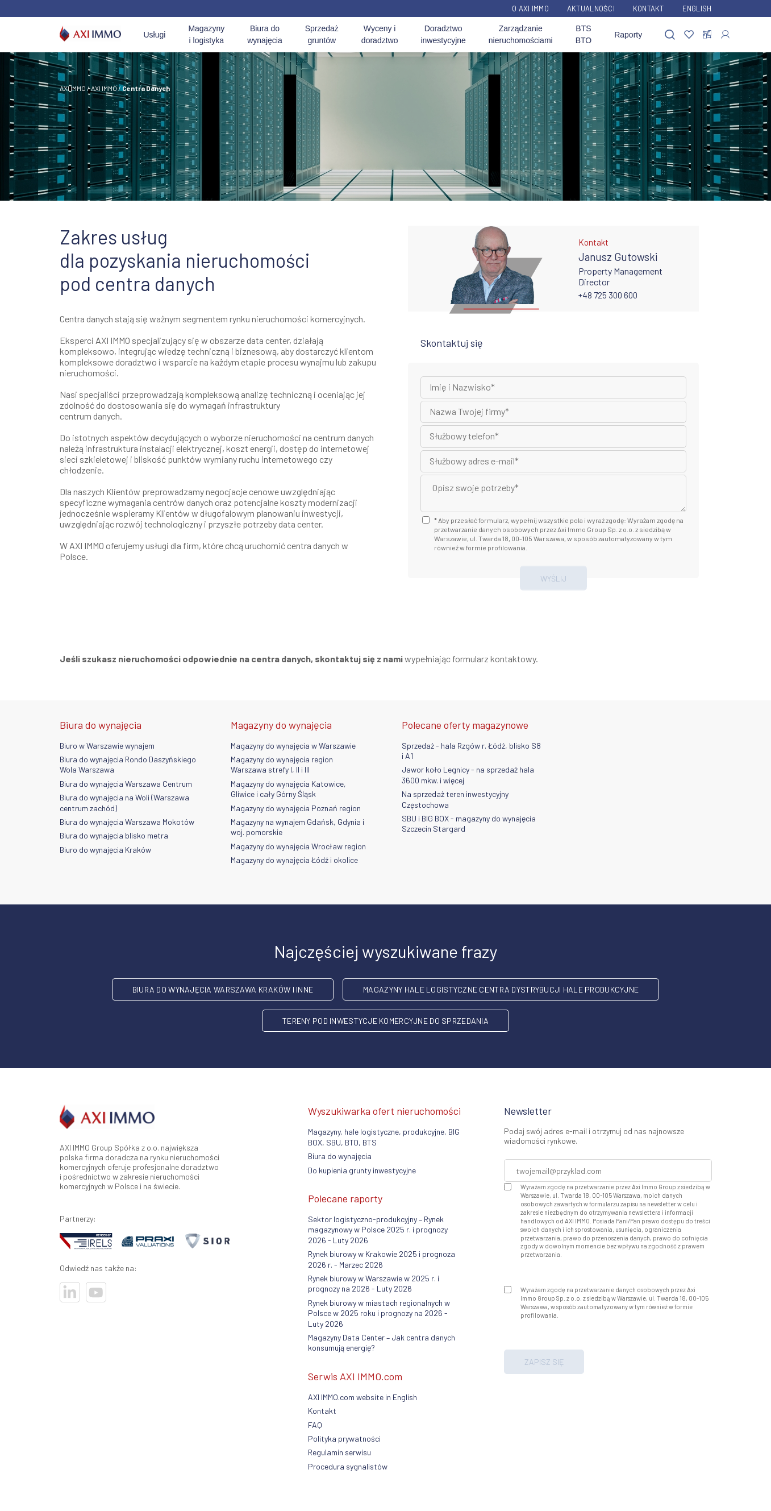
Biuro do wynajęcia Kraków (105, 849)
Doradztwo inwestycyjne (442, 34)
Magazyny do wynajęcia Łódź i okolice (294, 860)
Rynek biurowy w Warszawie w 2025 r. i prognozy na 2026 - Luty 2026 (373, 1283)
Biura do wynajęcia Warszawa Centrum (126, 783)
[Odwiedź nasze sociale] (70, 1292)
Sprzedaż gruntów (322, 34)
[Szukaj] (670, 35)
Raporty (628, 34)
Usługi (155, 34)
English (697, 8)
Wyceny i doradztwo (379, 34)
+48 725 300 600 (607, 295)
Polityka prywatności (344, 1438)
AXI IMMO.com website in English (362, 1397)
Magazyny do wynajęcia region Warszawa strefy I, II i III (282, 764)
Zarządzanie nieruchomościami (521, 34)
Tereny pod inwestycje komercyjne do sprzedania (385, 1021)
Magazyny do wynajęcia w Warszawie (293, 745)
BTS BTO (584, 34)
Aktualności (591, 8)
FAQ (315, 1425)
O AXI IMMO (530, 8)
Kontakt (648, 8)
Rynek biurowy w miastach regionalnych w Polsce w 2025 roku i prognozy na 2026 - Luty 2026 (379, 1313)
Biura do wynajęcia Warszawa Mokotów (127, 822)
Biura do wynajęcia (264, 34)
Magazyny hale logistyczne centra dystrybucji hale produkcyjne (501, 989)
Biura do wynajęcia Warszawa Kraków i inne (222, 989)
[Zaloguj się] (725, 34)
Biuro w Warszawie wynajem (107, 745)
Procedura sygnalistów (347, 1466)
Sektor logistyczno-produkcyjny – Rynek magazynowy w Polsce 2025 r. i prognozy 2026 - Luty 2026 (378, 1229)
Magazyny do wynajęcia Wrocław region (298, 846)
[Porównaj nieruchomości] (707, 34)
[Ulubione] (689, 35)
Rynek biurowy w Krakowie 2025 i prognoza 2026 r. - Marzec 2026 (381, 1259)
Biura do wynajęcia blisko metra (114, 835)
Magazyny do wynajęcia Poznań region (296, 808)
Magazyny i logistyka (206, 34)
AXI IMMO (73, 88)
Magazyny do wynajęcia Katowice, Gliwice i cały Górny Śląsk (288, 789)
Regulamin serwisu (339, 1452)
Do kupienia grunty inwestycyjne (362, 1170)
